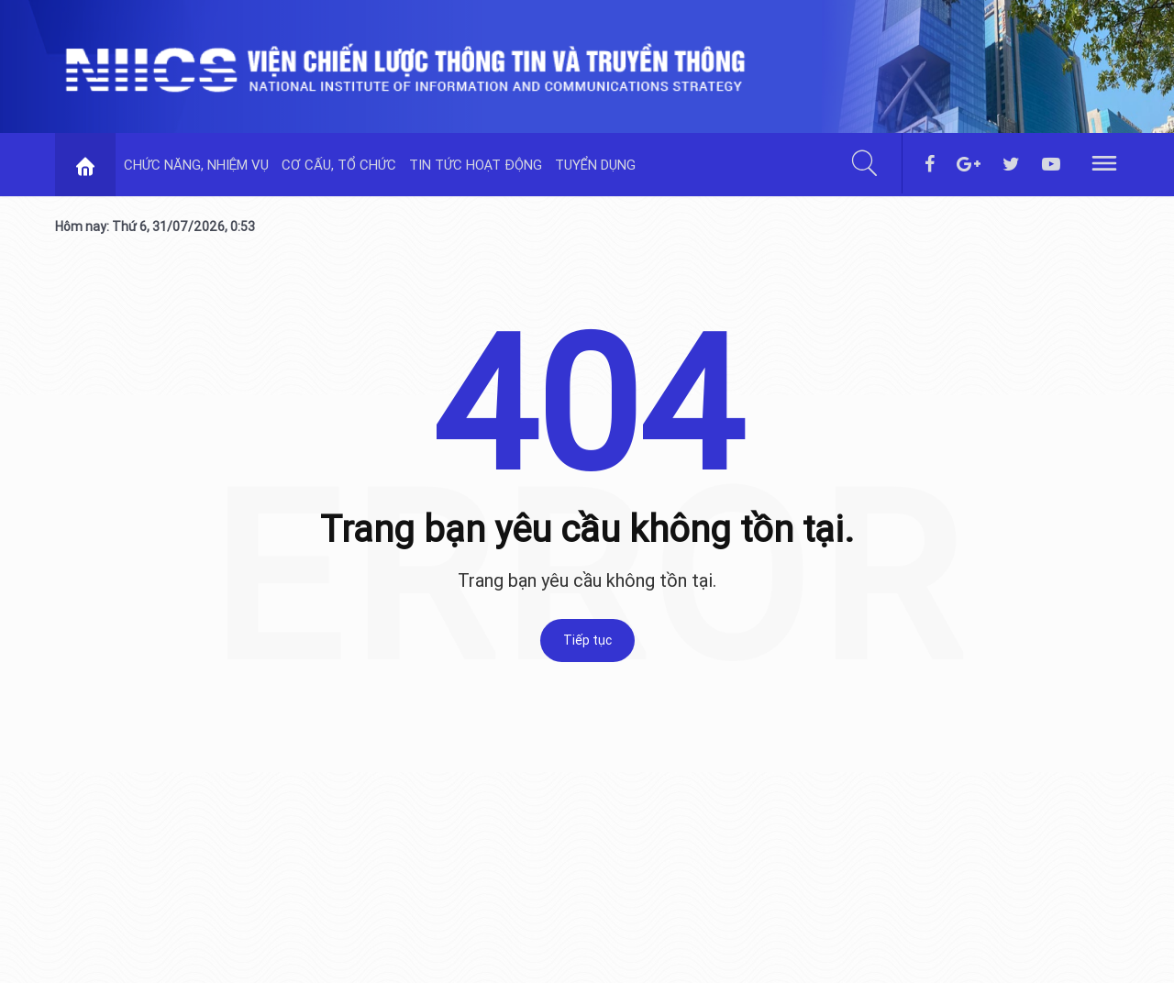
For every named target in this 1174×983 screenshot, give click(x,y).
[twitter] (1011, 165)
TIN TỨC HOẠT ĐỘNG (475, 164)
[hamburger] (1104, 162)
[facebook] (930, 165)
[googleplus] (968, 165)
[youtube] (1051, 165)
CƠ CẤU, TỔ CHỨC (339, 164)
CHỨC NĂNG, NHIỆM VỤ (196, 164)
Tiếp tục (587, 640)
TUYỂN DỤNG (595, 164)
